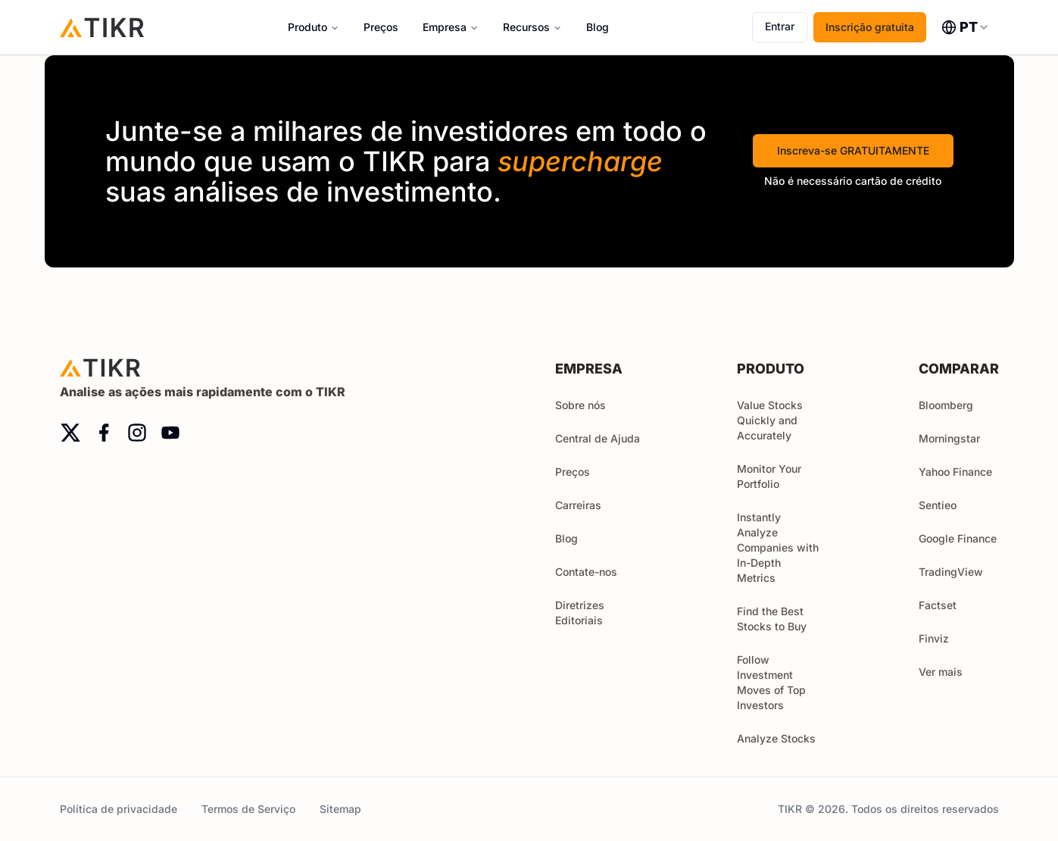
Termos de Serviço (248, 808)
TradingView (951, 571)
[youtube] (170, 432)
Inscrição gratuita (869, 26)
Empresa (445, 26)
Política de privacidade (118, 808)
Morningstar (949, 438)
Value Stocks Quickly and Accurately (770, 420)
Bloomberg (946, 405)
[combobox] (965, 27)
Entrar (779, 26)
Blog (597, 26)
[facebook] (103, 432)
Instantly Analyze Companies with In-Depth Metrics (778, 547)
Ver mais (947, 671)
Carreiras (578, 505)
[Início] (102, 26)
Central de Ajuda (597, 438)
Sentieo (938, 505)
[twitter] (70, 432)
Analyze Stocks (776, 738)
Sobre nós (580, 405)
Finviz (934, 638)
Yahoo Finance (955, 471)
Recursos (526, 26)
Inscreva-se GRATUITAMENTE (853, 150)
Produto (307, 26)
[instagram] (137, 432)
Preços (381, 26)
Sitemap (340, 808)
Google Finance (958, 538)
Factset (938, 605)
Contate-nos (586, 571)
